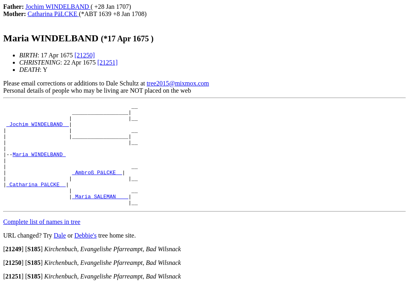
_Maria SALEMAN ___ (100, 215)
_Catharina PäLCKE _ (36, 201)
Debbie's (86, 255)
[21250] (85, 55)
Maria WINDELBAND (39, 165)
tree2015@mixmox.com (178, 83)
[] (13, 269)
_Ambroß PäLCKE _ (97, 186)
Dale (60, 255)
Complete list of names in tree (41, 242)
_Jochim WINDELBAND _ (37, 128)
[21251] (107, 62)
